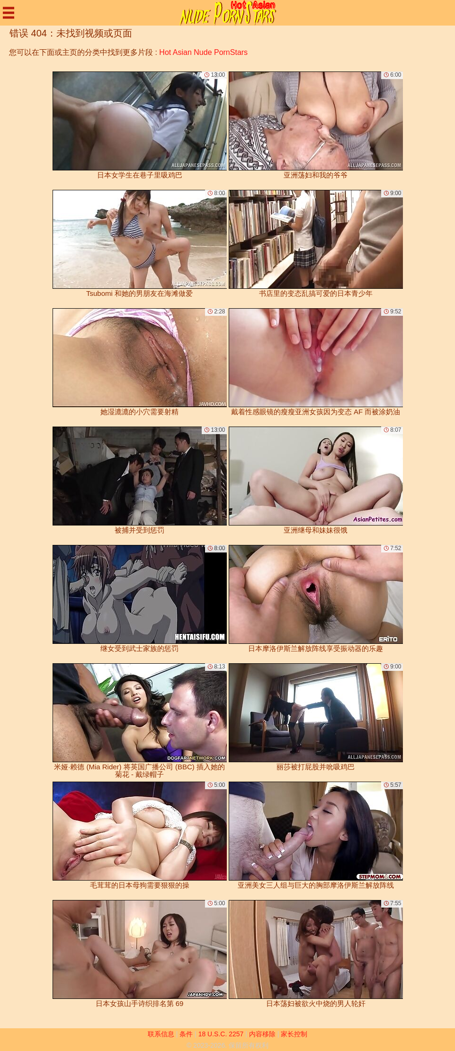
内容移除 (262, 1034)
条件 (186, 1034)
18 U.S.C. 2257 (221, 1034)
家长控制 (294, 1034)
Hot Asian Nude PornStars (203, 52)
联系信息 (161, 1034)
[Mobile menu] (8, 12)
